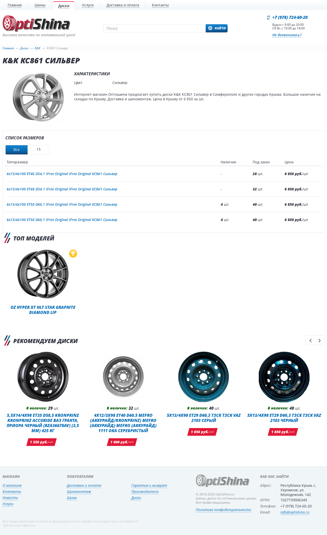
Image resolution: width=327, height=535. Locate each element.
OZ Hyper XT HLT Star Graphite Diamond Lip (42, 309)
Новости (10, 497)
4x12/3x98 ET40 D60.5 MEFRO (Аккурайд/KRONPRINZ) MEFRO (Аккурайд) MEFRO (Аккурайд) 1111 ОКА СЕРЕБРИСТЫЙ (123, 422)
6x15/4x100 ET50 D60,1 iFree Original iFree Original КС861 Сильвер (62, 204)
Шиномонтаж (79, 491)
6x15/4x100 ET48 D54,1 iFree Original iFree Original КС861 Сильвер (62, 189)
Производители (145, 491)
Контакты (12, 491)
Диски (136, 497)
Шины (72, 497)
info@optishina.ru (295, 512)
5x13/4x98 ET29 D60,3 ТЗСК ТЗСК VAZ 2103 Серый (204, 417)
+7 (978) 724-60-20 (290, 17)
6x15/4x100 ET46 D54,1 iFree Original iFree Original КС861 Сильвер (62, 173)
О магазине (12, 485)
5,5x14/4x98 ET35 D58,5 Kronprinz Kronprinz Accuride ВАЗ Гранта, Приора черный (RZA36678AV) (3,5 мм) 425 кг (43, 422)
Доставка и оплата (84, 485)
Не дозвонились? (286, 34)
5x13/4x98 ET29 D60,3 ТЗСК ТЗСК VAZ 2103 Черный (284, 417)
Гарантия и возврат (149, 485)
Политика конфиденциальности (223, 509)
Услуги (8, 503)
